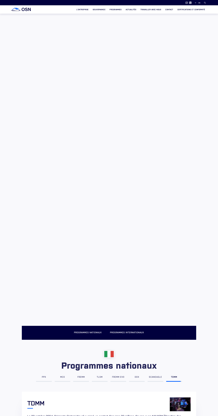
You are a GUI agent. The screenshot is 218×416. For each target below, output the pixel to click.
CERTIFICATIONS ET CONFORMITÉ (191, 9)
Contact (169, 9)
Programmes (116, 9)
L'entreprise (82, 9)
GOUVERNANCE (99, 9)
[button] (198, 3)
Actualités (131, 9)
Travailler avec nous (150, 9)
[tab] (44, 376)
